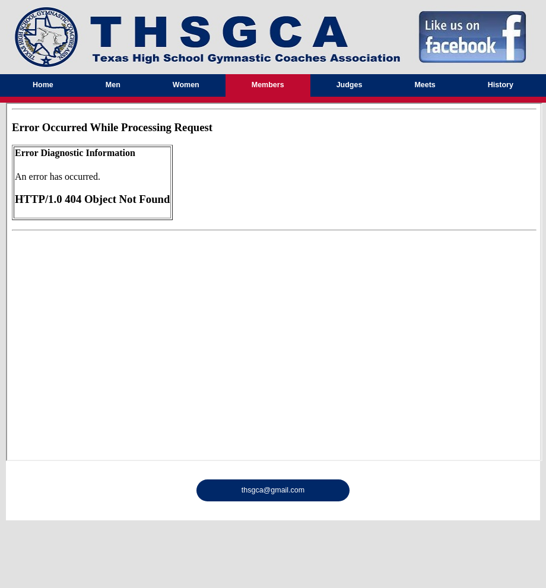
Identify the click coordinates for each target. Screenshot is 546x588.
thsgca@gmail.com (273, 490)
